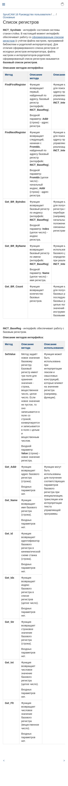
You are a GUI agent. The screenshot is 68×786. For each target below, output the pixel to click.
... (54, 14)
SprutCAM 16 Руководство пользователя (26, 14)
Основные (9, 17)
